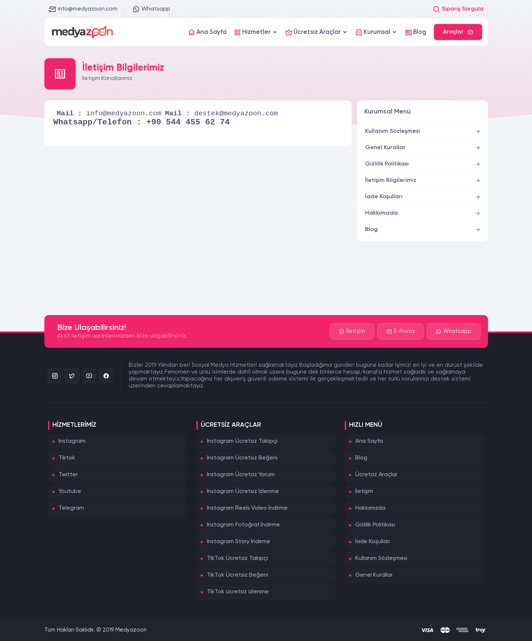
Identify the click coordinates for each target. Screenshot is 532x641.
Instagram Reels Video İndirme (247, 508)
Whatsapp (151, 9)
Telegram (71, 508)
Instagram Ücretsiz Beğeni (242, 458)
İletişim (352, 331)
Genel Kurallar (385, 148)
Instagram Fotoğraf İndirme (243, 525)
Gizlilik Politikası (387, 164)
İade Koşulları (384, 197)
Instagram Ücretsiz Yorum (241, 475)
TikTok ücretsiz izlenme (238, 592)
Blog (371, 229)
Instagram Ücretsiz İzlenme (243, 491)
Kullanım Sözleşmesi (392, 131)
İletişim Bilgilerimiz (390, 180)
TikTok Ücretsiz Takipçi (237, 558)
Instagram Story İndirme (238, 542)
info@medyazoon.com (83, 9)
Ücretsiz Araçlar (376, 475)
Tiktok (67, 458)
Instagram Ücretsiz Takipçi (242, 441)
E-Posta (401, 331)
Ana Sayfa (369, 441)
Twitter (68, 475)
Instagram (72, 441)
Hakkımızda (381, 213)
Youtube (70, 491)
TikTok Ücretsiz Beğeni (237, 575)
